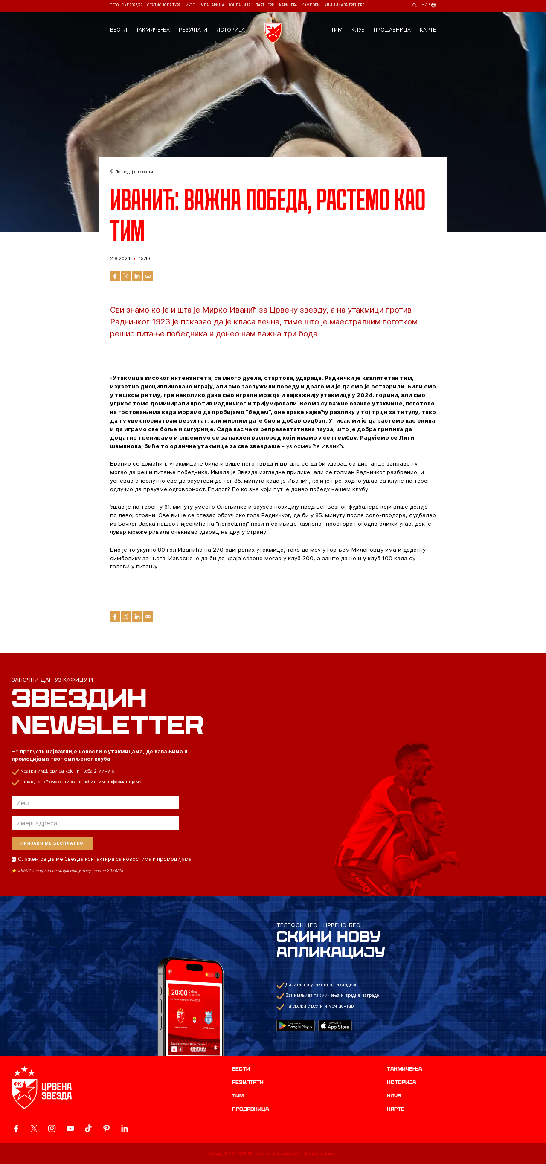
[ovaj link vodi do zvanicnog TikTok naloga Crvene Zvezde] (88, 1128)
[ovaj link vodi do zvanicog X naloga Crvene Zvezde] (33, 1128)
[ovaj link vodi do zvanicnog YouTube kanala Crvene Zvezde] (70, 1128)
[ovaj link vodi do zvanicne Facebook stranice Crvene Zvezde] (16, 1128)
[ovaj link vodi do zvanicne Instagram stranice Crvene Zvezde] (51, 1128)
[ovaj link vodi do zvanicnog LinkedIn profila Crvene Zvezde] (124, 1128)
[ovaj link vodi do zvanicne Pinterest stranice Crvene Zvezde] (106, 1128)
